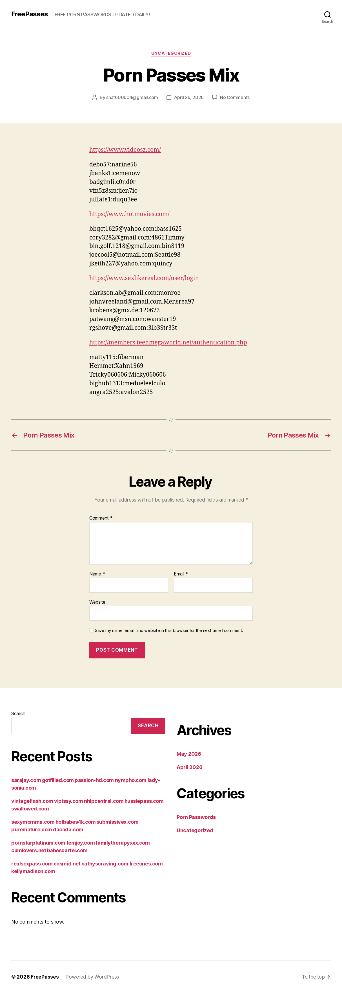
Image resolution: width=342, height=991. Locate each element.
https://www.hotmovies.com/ (129, 214)
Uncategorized (171, 53)
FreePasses (29, 14)
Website (97, 602)
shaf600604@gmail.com (132, 97)
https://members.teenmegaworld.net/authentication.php (168, 342)
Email (181, 574)
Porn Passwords (196, 817)
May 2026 (189, 754)
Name (97, 574)
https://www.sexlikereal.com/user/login (144, 278)
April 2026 (189, 767)
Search (18, 713)
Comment (101, 518)
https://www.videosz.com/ (125, 150)
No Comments (235, 97)
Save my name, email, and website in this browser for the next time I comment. (169, 630)
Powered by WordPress (92, 977)
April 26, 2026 (189, 97)
